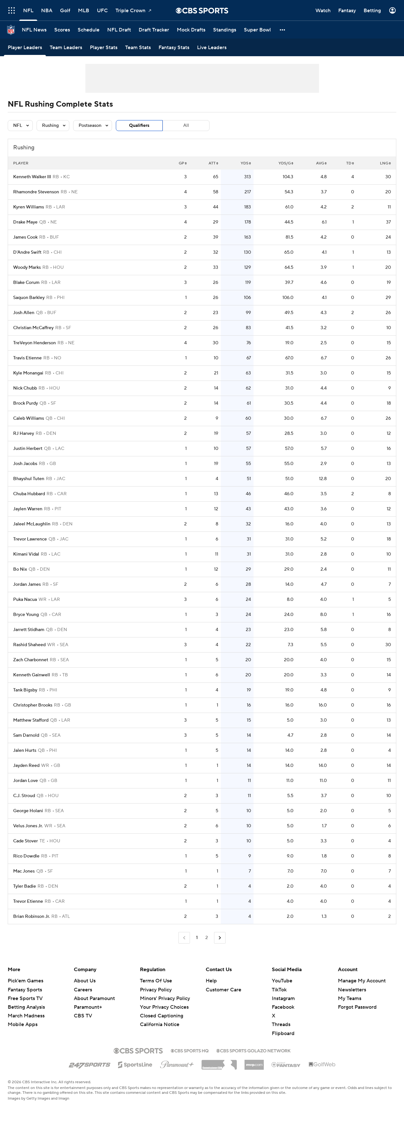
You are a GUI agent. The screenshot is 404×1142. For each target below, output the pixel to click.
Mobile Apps (23, 1024)
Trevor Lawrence (30, 539)
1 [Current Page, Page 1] (197, 938)
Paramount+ (88, 1007)
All (186, 125)
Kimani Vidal (26, 554)
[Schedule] (88, 30)
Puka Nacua (25, 599)
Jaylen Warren (27, 509)
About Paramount (94, 998)
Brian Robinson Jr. (31, 916)
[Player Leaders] (25, 47)
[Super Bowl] (257, 30)
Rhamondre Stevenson (36, 192)
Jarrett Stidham (28, 630)
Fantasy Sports (25, 990)
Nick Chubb (25, 388)
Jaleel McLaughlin (31, 524)
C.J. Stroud (24, 796)
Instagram (283, 998)
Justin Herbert (27, 449)
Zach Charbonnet (30, 660)
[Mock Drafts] (191, 30)
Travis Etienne (27, 358)
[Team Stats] (138, 47)
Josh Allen (23, 313)
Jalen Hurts (24, 750)
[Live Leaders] (211, 47)
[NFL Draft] (119, 30)
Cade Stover (25, 841)
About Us (85, 981)
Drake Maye (25, 222)
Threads (281, 1024)
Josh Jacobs (25, 464)
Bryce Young (26, 615)
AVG (321, 163)
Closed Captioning (161, 1016)
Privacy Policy (156, 990)
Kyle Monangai (28, 373)
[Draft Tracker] (154, 30)
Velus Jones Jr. (28, 826)
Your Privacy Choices (164, 1007)
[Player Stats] (103, 47)
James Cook (25, 237)
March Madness (26, 1016)
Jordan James (27, 584)
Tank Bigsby (25, 690)
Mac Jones (24, 871)
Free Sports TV (25, 998)
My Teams (349, 998)
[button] (283, 30)
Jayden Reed (26, 766)
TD (350, 163)
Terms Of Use (156, 981)
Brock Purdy (25, 403)
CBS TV (83, 1016)
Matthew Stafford (30, 720)
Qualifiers (139, 125)
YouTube (282, 981)
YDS (246, 163)
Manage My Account (362, 981)
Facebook (283, 1007)
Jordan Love (25, 781)
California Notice (159, 1024)
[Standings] (224, 30)
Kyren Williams (28, 207)
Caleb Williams (28, 418)
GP (183, 163)
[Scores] (62, 30)
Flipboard (283, 1033)
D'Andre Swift (27, 252)
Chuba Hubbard (29, 494)
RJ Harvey (23, 433)
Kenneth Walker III (32, 177)
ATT (213, 163)
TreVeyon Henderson (34, 343)
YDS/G (286, 163)
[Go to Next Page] (220, 938)
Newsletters (352, 990)
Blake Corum (26, 283)
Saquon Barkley (29, 298)
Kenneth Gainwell (31, 675)
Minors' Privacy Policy (165, 998)
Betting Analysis (26, 1007)
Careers (83, 990)
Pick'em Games (25, 981)
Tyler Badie (24, 886)
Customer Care (223, 990)
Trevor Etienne (28, 901)
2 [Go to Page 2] (206, 938)
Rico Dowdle (26, 856)
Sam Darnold (26, 735)
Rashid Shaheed (29, 645)
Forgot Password (357, 1007)
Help (211, 981)
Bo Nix (20, 569)
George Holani (28, 811)
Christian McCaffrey (33, 328)
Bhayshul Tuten (28, 479)
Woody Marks (27, 267)
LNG (385, 163)
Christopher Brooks (32, 705)
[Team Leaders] (66, 47)
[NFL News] (34, 30)
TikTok (279, 990)
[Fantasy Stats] (174, 47)
